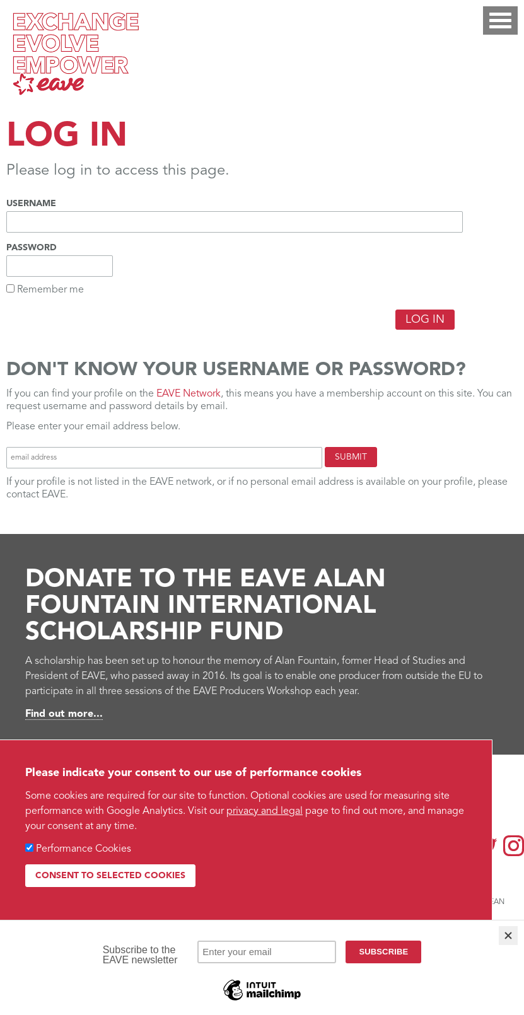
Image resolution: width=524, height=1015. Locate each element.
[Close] (508, 935)
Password (31, 247)
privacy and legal (264, 811)
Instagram (513, 845)
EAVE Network (188, 394)
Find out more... (64, 714)
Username (31, 203)
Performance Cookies (83, 849)
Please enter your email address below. (93, 427)
